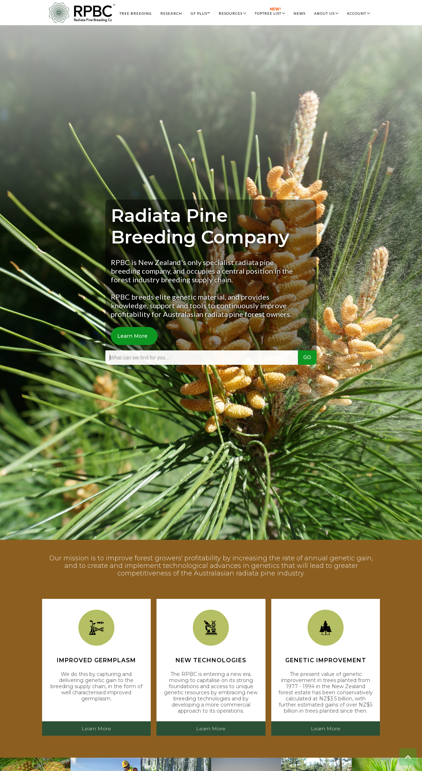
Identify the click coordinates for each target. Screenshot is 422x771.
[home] (81, 12)
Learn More (132, 336)
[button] (232, 12)
